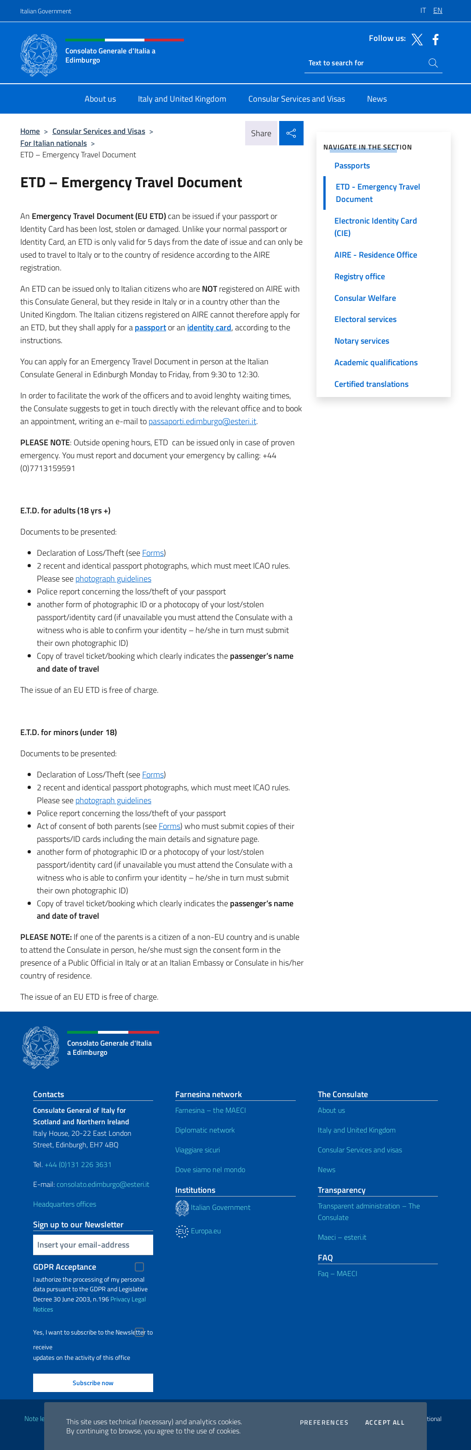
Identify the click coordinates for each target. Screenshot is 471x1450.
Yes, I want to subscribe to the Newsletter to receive (93, 1333)
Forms (153, 553)
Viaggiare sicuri (197, 1149)
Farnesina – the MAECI (210, 1110)
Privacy (120, 1299)
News (326, 1169)
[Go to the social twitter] (415, 38)
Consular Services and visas (360, 1149)
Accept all (385, 1422)
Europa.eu (198, 1230)
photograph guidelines (113, 578)
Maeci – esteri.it (342, 1237)
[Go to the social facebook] (433, 38)
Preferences (324, 1422)
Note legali (39, 1418)
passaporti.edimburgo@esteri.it (202, 421)
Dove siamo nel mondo (210, 1169)
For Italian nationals (53, 143)
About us (331, 1110)
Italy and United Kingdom (357, 1129)
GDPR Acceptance (64, 1266)
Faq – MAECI (337, 1273)
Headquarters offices (64, 1203)
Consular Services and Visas (98, 131)
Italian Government (45, 11)
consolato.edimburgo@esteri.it (103, 1184)
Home (30, 131)
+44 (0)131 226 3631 (78, 1164)
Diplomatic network (205, 1129)
